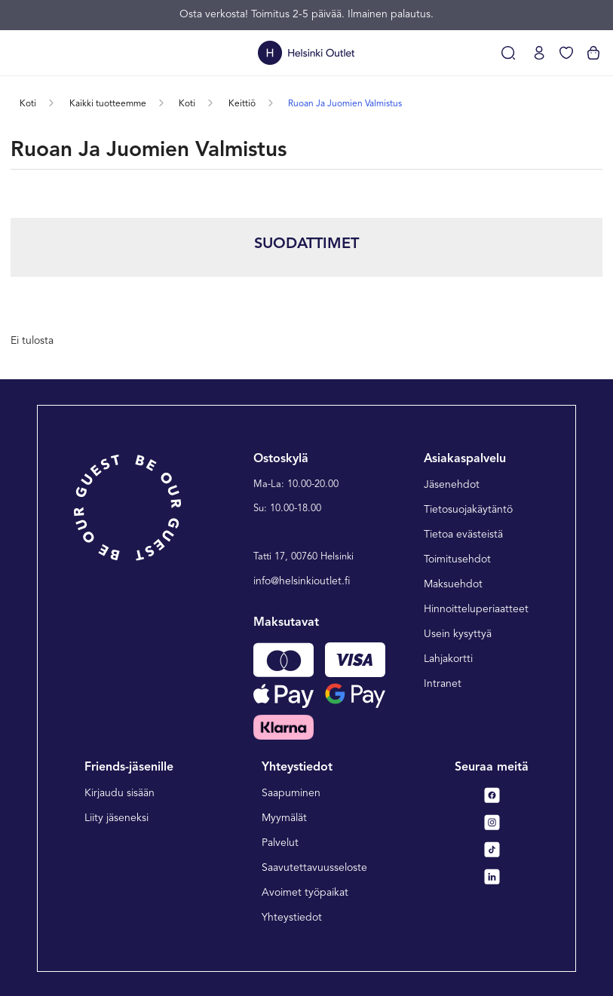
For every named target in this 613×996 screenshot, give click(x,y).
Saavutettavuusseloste (314, 868)
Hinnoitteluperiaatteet (476, 609)
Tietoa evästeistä (463, 534)
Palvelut (280, 843)
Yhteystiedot (292, 917)
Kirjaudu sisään (119, 793)
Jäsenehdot (452, 485)
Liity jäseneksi (116, 818)
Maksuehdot (453, 584)
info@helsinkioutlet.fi (302, 581)
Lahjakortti (448, 659)
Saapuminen (291, 793)
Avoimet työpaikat (305, 892)
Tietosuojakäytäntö (468, 509)
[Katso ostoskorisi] (593, 52)
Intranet (442, 684)
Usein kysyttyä (458, 634)
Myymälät (284, 818)
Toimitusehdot (457, 559)
